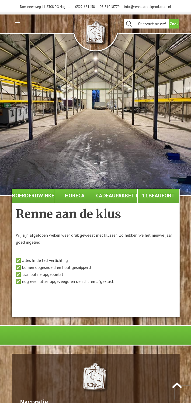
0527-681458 (85, 6)
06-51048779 (110, 6)
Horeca (75, 195)
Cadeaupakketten (116, 195)
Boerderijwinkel (33, 195)
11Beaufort (158, 195)
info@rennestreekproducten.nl (147, 6)
